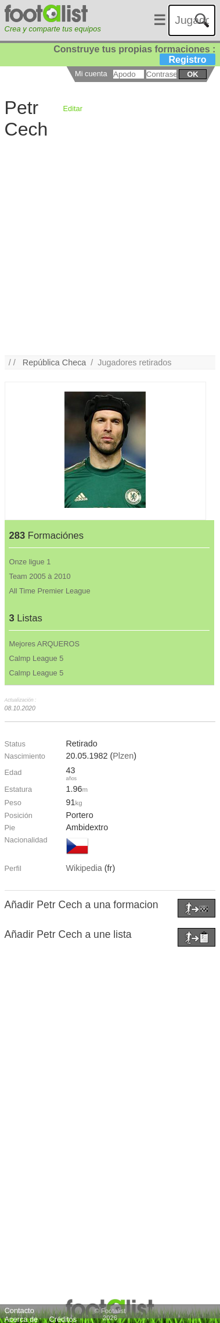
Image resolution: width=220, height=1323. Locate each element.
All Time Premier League (49, 590)
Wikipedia (84, 868)
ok (192, 74)
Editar (72, 108)
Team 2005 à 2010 (39, 576)
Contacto (19, 1310)
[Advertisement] (109, 246)
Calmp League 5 (36, 658)
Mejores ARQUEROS (44, 643)
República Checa (54, 362)
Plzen (123, 755)
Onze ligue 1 (30, 561)
